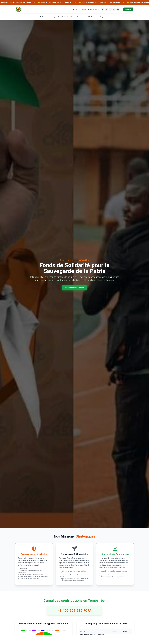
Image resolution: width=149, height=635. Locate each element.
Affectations (93, 17)
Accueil (35, 17)
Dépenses (81, 17)
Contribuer (128, 9)
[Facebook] (102, 9)
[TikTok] (114, 9)
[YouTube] (117, 9)
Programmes (104, 17)
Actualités (71, 17)
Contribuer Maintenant (74, 287)
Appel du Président (59, 17)
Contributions (45, 17)
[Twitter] (106, 9)
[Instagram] (110, 9)
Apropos (113, 17)
